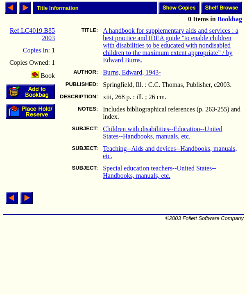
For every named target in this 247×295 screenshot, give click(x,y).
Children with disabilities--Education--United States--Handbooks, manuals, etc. (162, 132)
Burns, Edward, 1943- (132, 72)
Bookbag (230, 19)
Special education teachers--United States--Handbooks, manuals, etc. (159, 172)
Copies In (35, 50)
